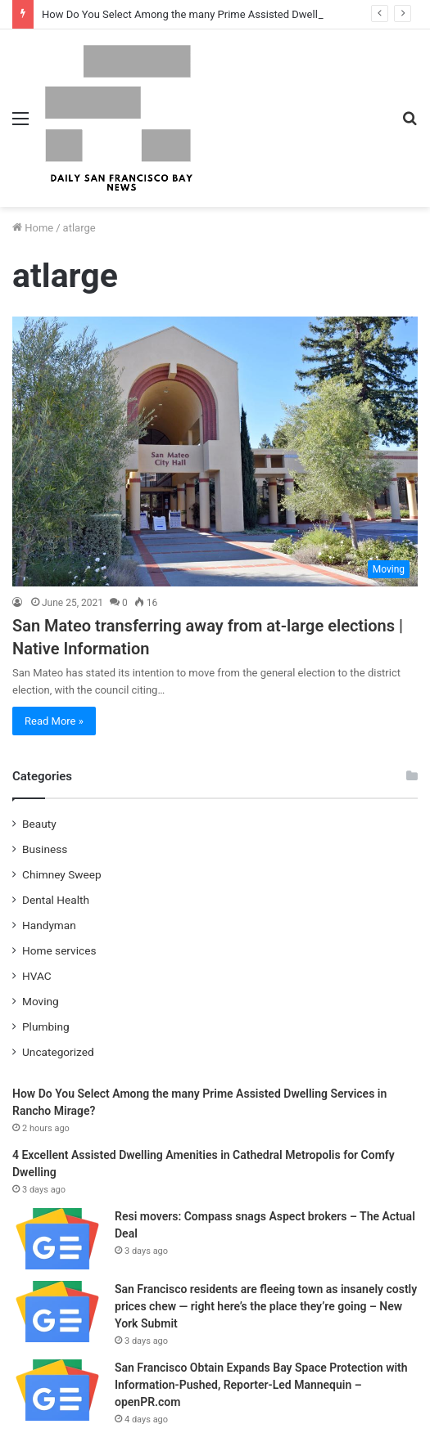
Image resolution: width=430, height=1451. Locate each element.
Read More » (54, 721)
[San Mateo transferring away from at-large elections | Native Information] (215, 451)
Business (44, 849)
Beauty (39, 823)
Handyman (49, 925)
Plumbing (46, 1026)
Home (32, 228)
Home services (59, 950)
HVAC (37, 975)
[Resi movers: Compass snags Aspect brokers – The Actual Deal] (57, 1238)
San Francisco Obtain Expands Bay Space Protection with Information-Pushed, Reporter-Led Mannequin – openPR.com (261, 1384)
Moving (40, 1001)
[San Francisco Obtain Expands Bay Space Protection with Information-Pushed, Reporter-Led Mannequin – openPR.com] (57, 1390)
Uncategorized (58, 1051)
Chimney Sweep (62, 874)
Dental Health (55, 899)
